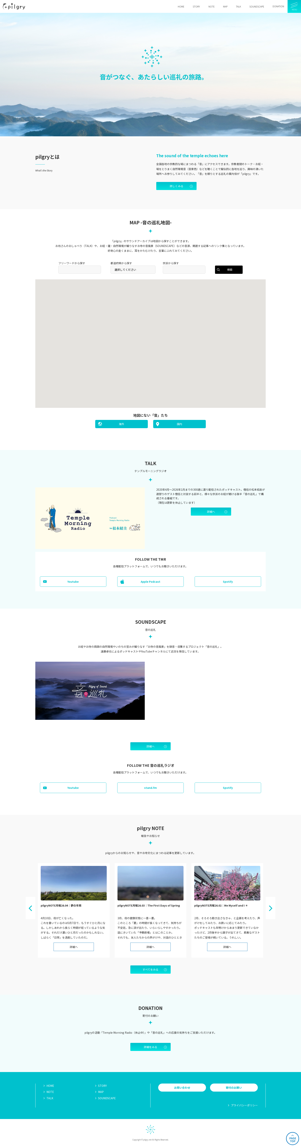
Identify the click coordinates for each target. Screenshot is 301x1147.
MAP (101, 1092)
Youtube (73, 581)
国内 (179, 424)
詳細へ (211, 511)
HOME (50, 1086)
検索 (229, 270)
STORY (102, 1086)
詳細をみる (150, 1047)
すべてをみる (150, 969)
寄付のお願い (234, 1087)
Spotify (228, 581)
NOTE (50, 1092)
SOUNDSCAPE (107, 1098)
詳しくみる (176, 186)
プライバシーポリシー (244, 1105)
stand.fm (150, 788)
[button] (170, 351)
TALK (49, 1098)
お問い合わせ (182, 1087)
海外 (121, 424)
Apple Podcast (150, 581)
